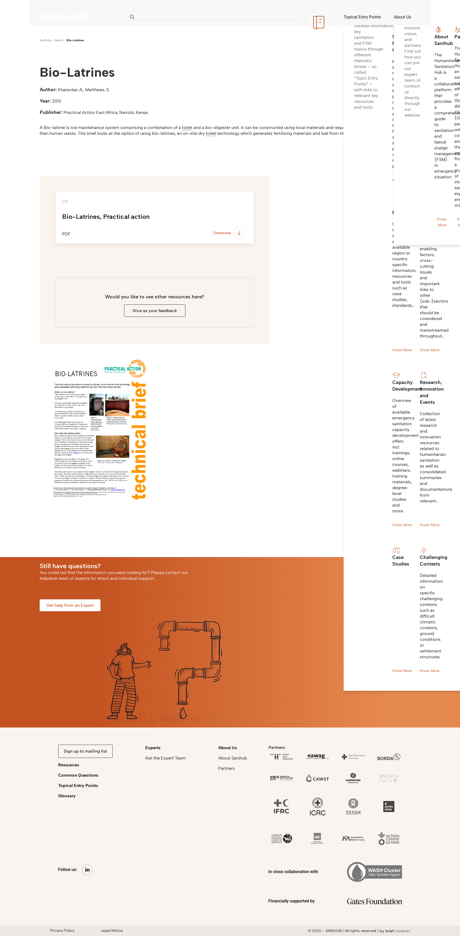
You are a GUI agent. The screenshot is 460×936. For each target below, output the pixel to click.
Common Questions (78, 775)
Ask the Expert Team (165, 758)
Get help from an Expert (70, 605)
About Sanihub (232, 758)
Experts (153, 747)
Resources (68, 764)
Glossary (67, 795)
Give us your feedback (155, 310)
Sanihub (45, 40)
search (58, 40)
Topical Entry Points (78, 785)
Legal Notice (112, 930)
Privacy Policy (62, 930)
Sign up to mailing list (85, 751)
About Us (227, 747)
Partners (226, 768)
